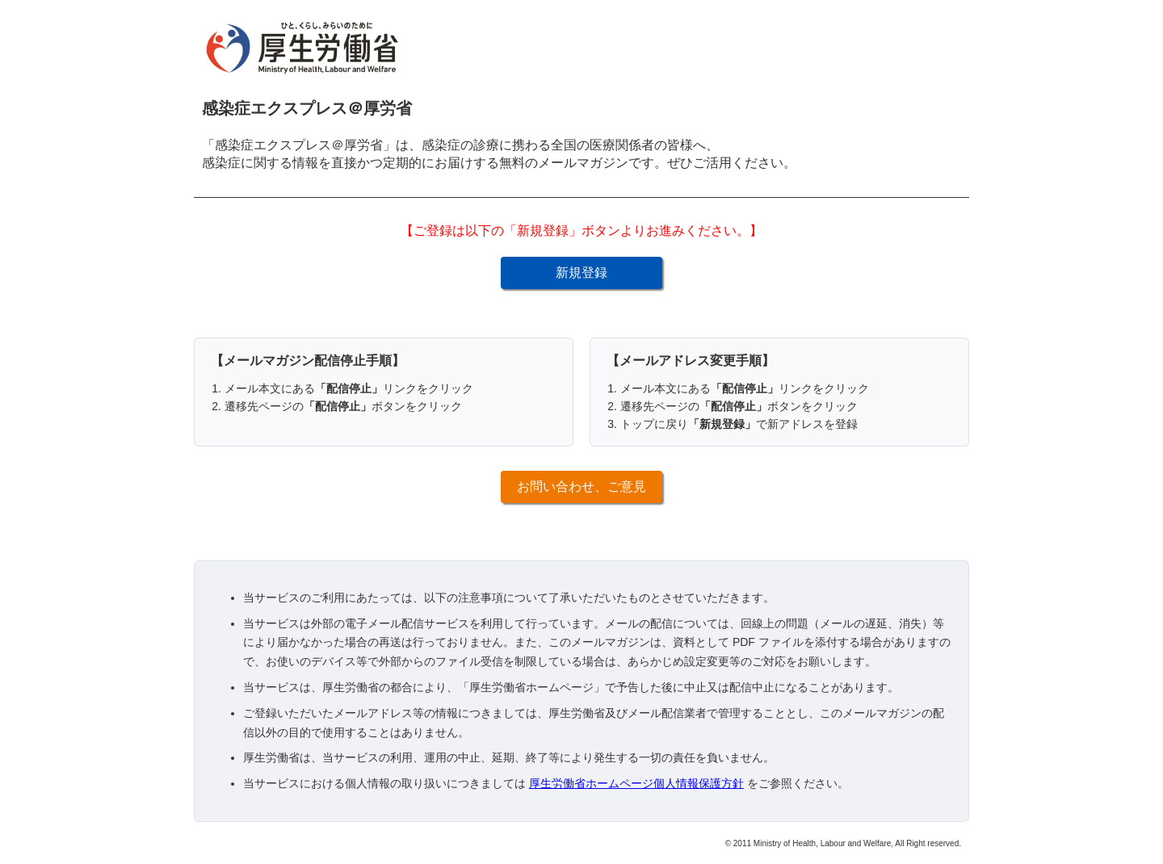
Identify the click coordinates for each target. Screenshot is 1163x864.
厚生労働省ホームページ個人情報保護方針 (636, 783)
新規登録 (581, 272)
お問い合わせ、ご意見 (581, 486)
